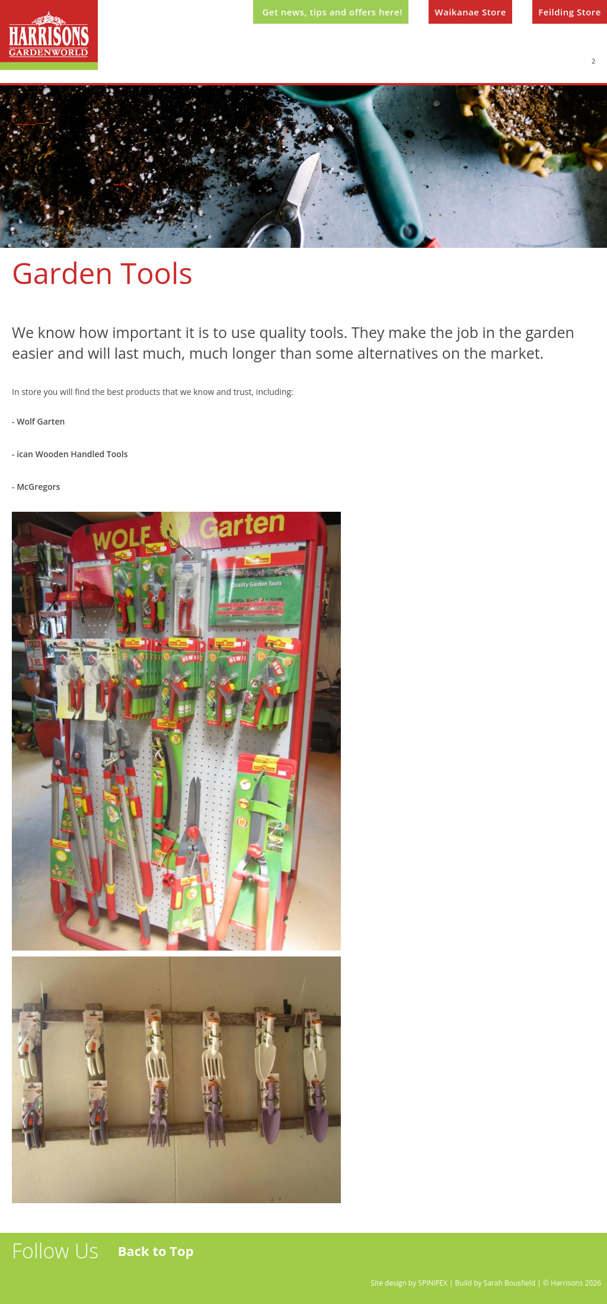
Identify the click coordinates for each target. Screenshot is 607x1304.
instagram (90, 1280)
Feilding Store (569, 12)
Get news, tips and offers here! (332, 12)
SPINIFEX (432, 1283)
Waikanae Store (470, 12)
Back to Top (156, 1251)
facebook (57, 1280)
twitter (24, 1280)
